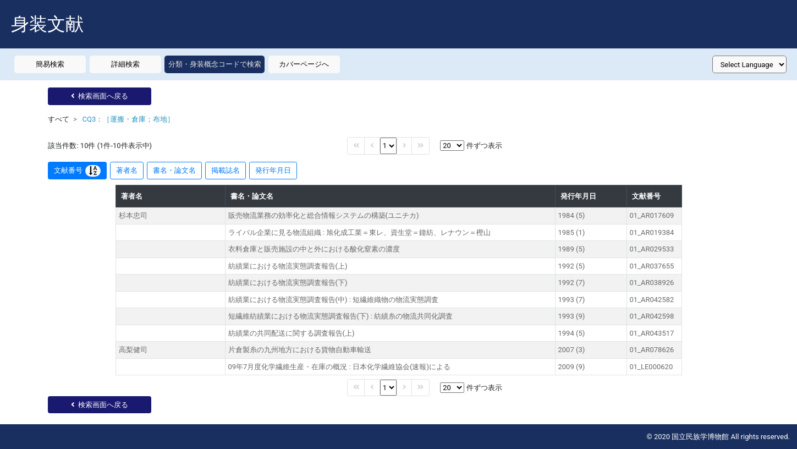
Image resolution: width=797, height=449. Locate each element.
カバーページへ (304, 64)
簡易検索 (50, 64)
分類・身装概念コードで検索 (214, 64)
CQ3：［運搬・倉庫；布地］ (129, 119)
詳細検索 (125, 64)
